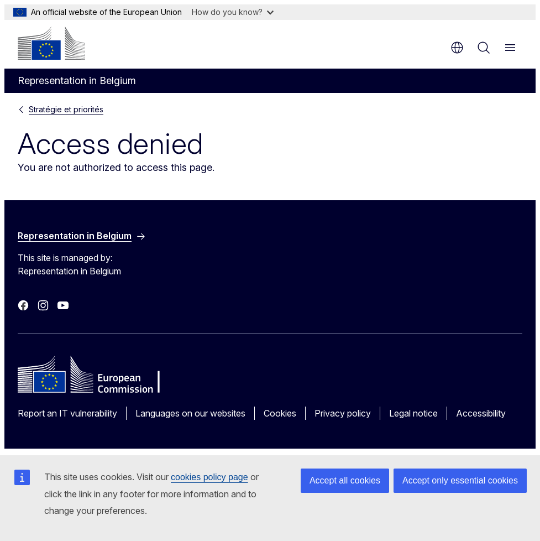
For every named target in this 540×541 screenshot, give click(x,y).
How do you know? (233, 12)
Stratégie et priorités (66, 109)
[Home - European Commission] (51, 43)
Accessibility (481, 413)
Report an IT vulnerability (67, 413)
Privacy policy (342, 413)
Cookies (280, 413)
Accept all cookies (345, 480)
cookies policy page (209, 477)
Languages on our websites (190, 413)
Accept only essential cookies (460, 480)
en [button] (457, 47)
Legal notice (413, 413)
